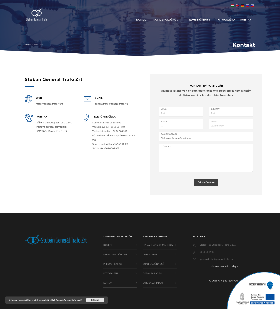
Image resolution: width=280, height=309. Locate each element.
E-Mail (164, 122)
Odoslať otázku (206, 182)
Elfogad (95, 300)
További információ (73, 300)
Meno (164, 109)
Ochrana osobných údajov (224, 266)
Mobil (214, 122)
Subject (215, 109)
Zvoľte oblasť (169, 134)
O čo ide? (166, 146)
